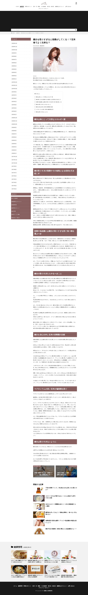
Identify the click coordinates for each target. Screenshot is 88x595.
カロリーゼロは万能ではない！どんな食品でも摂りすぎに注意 (61, 497)
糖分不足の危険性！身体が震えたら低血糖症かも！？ (61, 529)
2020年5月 (14, 66)
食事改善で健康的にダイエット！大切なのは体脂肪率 (35, 576)
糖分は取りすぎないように (41, 112)
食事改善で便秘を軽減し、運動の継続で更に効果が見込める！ (69, 576)
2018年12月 (14, 117)
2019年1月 (14, 114)
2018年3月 (14, 146)
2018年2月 (14, 150)
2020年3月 (14, 72)
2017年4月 (14, 182)
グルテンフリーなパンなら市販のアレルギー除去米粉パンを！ (52, 576)
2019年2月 (14, 111)
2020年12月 (14, 43)
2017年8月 (14, 169)
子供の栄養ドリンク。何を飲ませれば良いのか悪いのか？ (61, 488)
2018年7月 (14, 133)
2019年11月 (14, 85)
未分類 (14, 211)
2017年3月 (14, 185)
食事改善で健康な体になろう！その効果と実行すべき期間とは (35, 561)
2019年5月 (14, 101)
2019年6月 (14, 98)
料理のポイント (28, 6)
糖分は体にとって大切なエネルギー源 (43, 97)
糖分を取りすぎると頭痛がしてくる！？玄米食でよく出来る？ (32, 32)
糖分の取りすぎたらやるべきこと (42, 104)
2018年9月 (14, 127)
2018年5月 (14, 140)
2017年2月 (14, 188)
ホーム (15, 586)
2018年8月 (14, 130)
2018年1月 (14, 153)
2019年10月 (14, 88)
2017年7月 (14, 172)
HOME (17, 6)
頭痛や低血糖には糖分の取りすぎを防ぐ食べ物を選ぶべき (48, 102)
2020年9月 (14, 53)
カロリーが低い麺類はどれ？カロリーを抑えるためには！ (19, 561)
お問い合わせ (68, 6)
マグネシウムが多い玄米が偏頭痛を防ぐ (44, 109)
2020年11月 (14, 46)
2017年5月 (14, 179)
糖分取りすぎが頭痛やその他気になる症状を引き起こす (47, 99)
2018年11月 (14, 121)
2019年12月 (14, 82)
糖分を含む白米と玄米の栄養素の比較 (43, 107)
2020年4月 (14, 69)
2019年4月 (14, 104)
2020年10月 (14, 49)
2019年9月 (14, 91)
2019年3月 (14, 108)
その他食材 (43, 6)
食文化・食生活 (50, 6)
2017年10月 (14, 163)
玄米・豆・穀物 (36, 6)
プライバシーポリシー (43, 8)
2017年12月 (14, 156)
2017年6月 (14, 176)
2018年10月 (14, 124)
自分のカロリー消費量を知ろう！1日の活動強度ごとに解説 (61, 505)
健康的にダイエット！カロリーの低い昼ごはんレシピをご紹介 (52, 561)
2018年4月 (14, 143)
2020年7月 (14, 59)
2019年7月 (14, 95)
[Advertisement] (44, 20)
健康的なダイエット (59, 6)
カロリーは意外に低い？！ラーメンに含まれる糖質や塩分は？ (19, 576)
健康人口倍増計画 (48, 590)
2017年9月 (14, 166)
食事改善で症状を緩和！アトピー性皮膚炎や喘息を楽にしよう (61, 521)
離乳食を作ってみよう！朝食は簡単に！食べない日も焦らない (61, 513)
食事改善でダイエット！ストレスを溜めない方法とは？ (69, 561)
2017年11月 (14, 159)
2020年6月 (14, 62)
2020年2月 (14, 75)
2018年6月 (14, 137)
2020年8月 (14, 56)
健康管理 (22, 6)
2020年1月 (14, 79)
